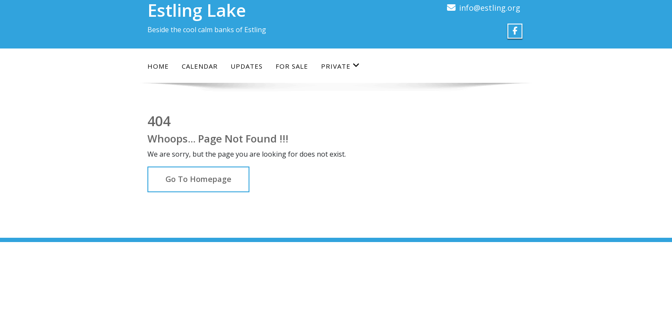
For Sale (292, 66)
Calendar (200, 66)
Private (340, 65)
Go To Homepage (198, 179)
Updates (247, 66)
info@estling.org (489, 8)
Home (158, 66)
